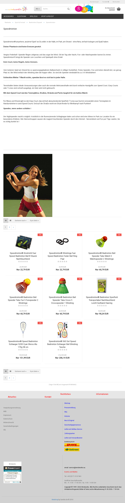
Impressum (7, 415)
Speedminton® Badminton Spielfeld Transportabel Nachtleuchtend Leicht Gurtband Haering (102, 300)
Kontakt (105, 2)
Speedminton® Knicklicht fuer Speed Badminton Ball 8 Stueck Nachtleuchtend (23, 256)
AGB (4, 411)
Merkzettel (116, 2)
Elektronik (21, 16)
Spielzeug (33, 16)
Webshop (55, 499)
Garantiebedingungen (10, 426)
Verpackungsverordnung (11, 408)
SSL (4, 430)
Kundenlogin (94, 2)
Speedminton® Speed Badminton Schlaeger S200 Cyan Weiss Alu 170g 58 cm (23, 344)
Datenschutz (7, 419)
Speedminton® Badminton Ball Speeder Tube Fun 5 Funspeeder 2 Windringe (23, 300)
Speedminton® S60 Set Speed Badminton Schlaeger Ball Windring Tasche (62, 344)
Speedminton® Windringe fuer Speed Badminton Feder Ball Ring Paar (62, 256)
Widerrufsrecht (8, 422)
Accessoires (9, 16)
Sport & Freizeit (47, 16)
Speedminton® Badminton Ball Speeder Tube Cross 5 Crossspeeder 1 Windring (62, 300)
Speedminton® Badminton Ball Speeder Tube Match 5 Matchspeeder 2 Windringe (101, 256)
